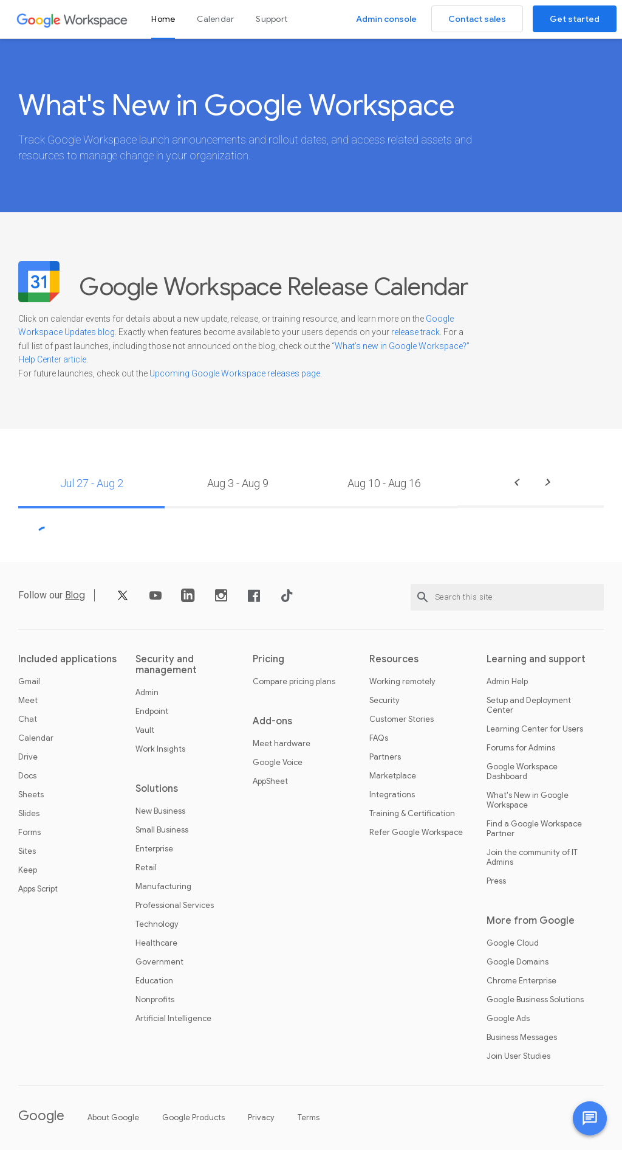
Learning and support (536, 659)
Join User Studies (518, 1056)
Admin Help (507, 682)
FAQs (378, 738)
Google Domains (518, 962)
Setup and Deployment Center (529, 705)
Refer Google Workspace (416, 832)
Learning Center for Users (535, 729)
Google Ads (508, 1019)
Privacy (261, 1117)
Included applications (67, 659)
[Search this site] (507, 597)
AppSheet (270, 781)
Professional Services (174, 905)
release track (415, 332)
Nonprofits (154, 1000)
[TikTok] (286, 600)
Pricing (268, 659)
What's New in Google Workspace (528, 800)
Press (496, 881)
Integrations (392, 795)
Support (271, 18)
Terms (309, 1117)
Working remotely (402, 682)
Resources (394, 659)
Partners (385, 757)
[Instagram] (221, 600)
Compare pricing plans (294, 682)
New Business (160, 811)
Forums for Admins (521, 748)
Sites (27, 851)
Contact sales (477, 18)
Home (163, 18)
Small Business (161, 830)
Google (41, 1115)
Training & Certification (412, 814)
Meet (28, 700)
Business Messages (522, 1037)
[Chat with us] (590, 1118)
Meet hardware (281, 744)
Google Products (193, 1117)
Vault (144, 730)
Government (159, 962)
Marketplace (392, 776)
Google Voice (277, 762)
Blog (75, 595)
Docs (27, 776)
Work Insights (160, 749)
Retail (146, 868)
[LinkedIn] (188, 600)
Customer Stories (401, 719)
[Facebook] (254, 600)
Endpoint (151, 711)
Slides (28, 814)
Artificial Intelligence (173, 1019)
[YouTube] (155, 600)
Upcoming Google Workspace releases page (234, 373)
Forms (29, 832)
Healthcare (156, 943)
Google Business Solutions (535, 1000)
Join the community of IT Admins (532, 857)
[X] (122, 600)
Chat (27, 719)
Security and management (166, 664)
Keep (27, 870)
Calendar (215, 18)
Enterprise (154, 849)
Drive (28, 757)
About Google (113, 1117)
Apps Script (38, 889)
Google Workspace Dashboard (522, 771)
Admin (147, 693)
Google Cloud (513, 943)
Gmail (29, 682)
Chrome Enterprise (521, 981)
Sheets (31, 795)
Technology (157, 924)
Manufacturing (163, 887)
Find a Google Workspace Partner (534, 829)
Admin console (386, 18)
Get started (575, 18)
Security (384, 700)
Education (154, 981)
